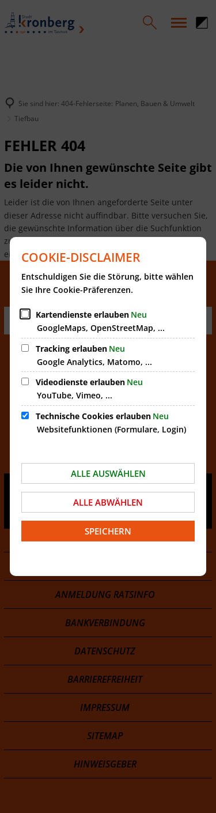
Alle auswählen (108, 473)
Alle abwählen (108, 502)
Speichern (108, 531)
